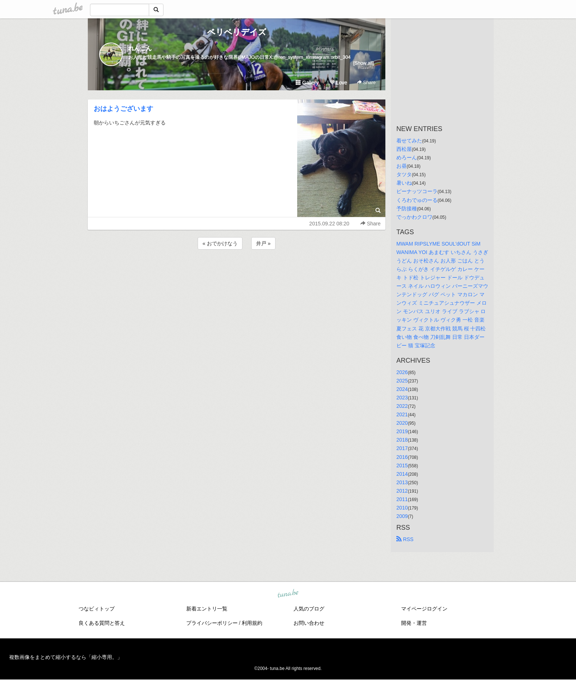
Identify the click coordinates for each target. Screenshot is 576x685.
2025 (402, 381)
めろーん (406, 157)
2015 (402, 465)
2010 (402, 508)
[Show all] (363, 63)
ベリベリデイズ (236, 32)
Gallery (307, 83)
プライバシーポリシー (212, 623)
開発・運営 (414, 623)
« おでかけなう (220, 243)
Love (338, 83)
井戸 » (263, 243)
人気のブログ (309, 609)
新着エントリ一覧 (206, 609)
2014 (402, 474)
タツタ (404, 174)
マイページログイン (424, 609)
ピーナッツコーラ (417, 191)
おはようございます (123, 108)
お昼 (401, 166)
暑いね (404, 183)
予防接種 (406, 208)
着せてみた (409, 141)
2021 (402, 414)
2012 (402, 491)
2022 (402, 406)
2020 (402, 423)
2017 (402, 448)
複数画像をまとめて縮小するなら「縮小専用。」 (65, 657)
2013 (402, 482)
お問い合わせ (309, 623)
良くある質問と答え (102, 623)
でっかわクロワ (414, 217)
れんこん (140, 48)
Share (366, 82)
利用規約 (252, 623)
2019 (402, 431)
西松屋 (404, 149)
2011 (402, 499)
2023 (402, 398)
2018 (402, 440)
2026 (402, 372)
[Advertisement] (236, 270)
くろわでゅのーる (417, 200)
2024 (402, 389)
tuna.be (287, 594)
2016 (402, 457)
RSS (405, 539)
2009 (402, 516)
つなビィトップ (97, 609)
